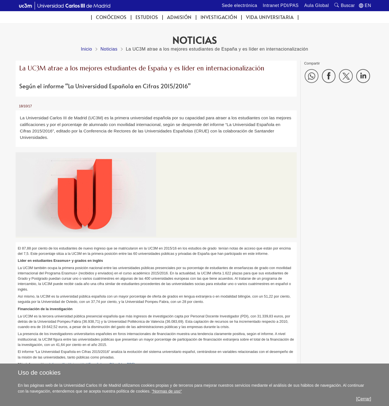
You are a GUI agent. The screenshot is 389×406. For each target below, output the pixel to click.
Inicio (86, 49)
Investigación (218, 17)
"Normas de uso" (167, 391)
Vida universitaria (270, 17)
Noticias (108, 49)
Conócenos (111, 17)
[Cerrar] (363, 398)
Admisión (179, 17)
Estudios (147, 17)
